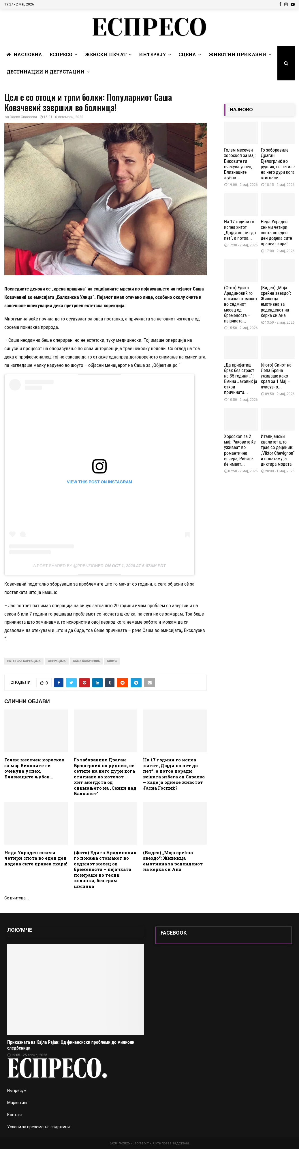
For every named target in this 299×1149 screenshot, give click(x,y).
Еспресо (61, 54)
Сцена (187, 54)
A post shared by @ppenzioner (68, 565)
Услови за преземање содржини (38, 1127)
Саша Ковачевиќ (86, 661)
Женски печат (106, 54)
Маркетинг (17, 1102)
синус (112, 661)
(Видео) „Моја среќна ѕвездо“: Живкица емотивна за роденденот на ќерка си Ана (173, 861)
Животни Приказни (237, 54)
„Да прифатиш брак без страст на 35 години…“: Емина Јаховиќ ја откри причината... (240, 378)
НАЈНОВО (241, 109)
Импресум (17, 1090)
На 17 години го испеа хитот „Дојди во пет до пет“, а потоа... (240, 230)
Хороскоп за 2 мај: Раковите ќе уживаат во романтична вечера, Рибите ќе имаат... (240, 450)
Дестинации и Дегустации (45, 72)
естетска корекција (24, 661)
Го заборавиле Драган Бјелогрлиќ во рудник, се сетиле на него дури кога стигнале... (278, 163)
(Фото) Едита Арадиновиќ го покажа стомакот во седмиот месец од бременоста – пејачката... (240, 304)
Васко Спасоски (23, 117)
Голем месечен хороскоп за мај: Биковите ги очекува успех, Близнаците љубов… (34, 768)
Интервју (152, 54)
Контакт (15, 1114)
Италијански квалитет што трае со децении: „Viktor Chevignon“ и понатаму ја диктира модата (278, 450)
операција (57, 661)
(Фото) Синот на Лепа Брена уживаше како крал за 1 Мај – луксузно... (276, 376)
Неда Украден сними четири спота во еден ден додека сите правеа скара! (35, 858)
